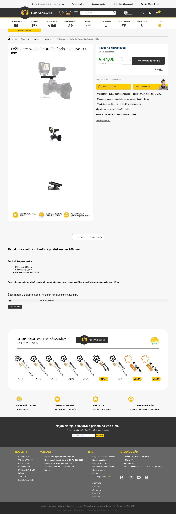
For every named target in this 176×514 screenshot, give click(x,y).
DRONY (21, 473)
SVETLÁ (22, 477)
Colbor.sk (96, 487)
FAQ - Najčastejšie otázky (103, 457)
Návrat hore (15, 307)
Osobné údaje (98, 470)
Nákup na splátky (99, 460)
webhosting (98, 510)
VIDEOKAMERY (25, 460)
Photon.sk (96, 493)
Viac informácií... (103, 121)
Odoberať (99, 435)
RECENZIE (129, 463)
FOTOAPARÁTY (25, 457)
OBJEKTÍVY (23, 463)
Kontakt (47, 470)
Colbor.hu (96, 497)
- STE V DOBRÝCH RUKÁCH (143, 467)
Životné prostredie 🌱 (101, 477)
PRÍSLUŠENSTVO (26, 470)
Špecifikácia (96, 237)
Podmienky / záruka (101, 463)
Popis (80, 237)
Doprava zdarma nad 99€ (103, 467)
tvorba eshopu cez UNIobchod (83, 510)
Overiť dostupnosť (107, 52)
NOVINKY (128, 460)
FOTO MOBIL (24, 467)
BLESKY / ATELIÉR (26, 480)
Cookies (95, 473)
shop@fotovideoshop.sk (62, 457)
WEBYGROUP (114, 510)
